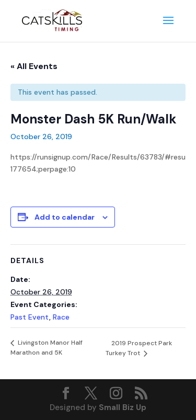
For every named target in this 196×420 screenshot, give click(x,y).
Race (61, 317)
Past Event (29, 317)
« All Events (33, 66)
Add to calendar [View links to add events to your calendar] (64, 217)
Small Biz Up (122, 407)
